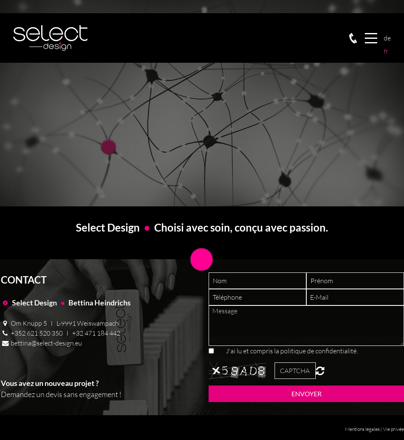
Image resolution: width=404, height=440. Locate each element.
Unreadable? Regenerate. (320, 371)
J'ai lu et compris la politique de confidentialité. (292, 351)
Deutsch (387, 38)
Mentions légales (362, 429)
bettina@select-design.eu (46, 343)
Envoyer (306, 393)
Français (387, 51)
